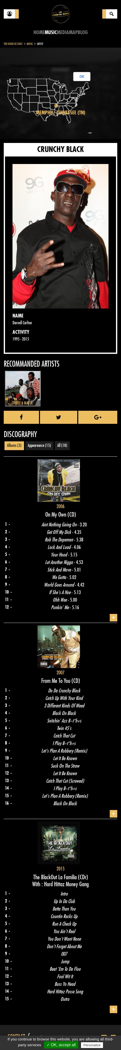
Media (63, 32)
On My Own (56, 515)
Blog (83, 32)
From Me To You (56, 681)
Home (39, 32)
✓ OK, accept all (61, 1045)
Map (73, 32)
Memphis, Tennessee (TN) (60, 112)
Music (51, 32)
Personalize (92, 1045)
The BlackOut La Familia (55, 877)
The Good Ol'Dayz (13, 43)
